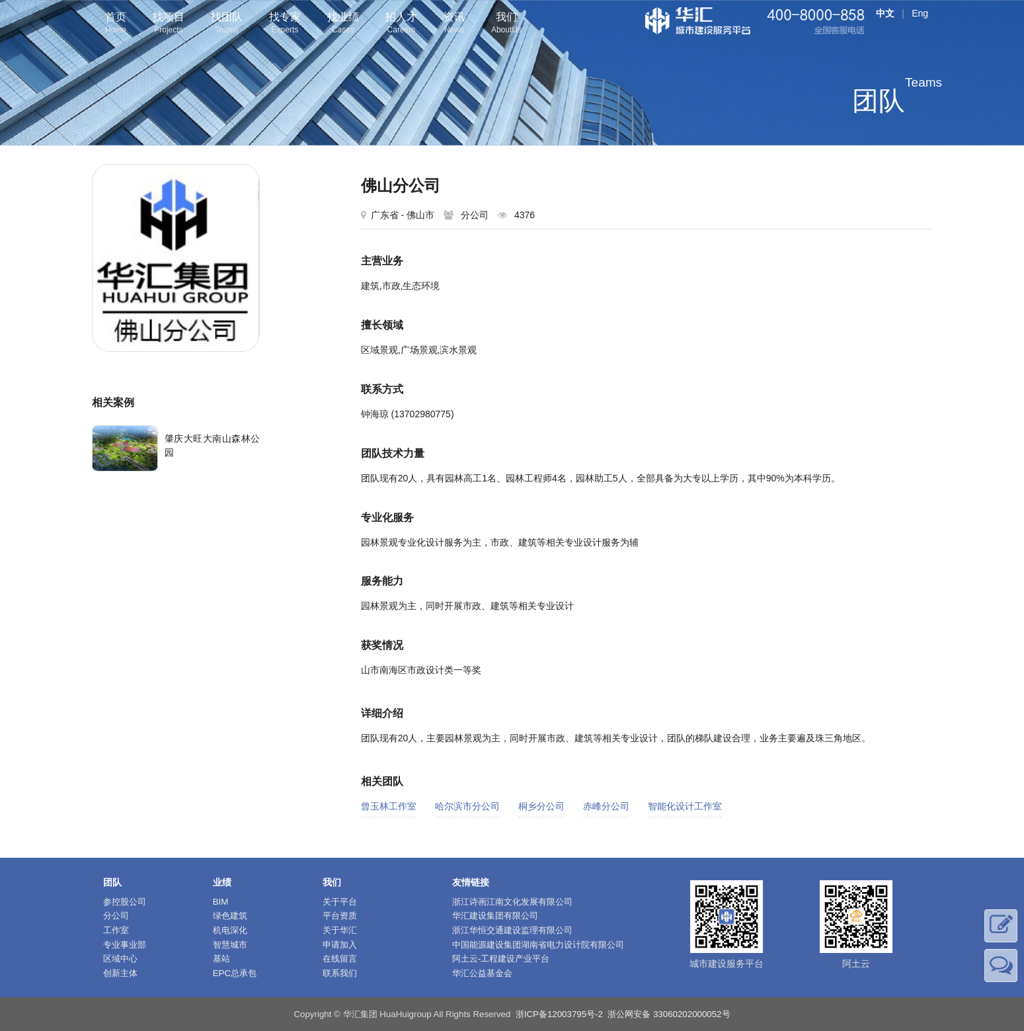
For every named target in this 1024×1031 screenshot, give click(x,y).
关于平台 (340, 902)
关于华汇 (340, 930)
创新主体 (120, 973)
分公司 (116, 916)
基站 (221, 959)
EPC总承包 (234, 973)
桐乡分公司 (541, 806)
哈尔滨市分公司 (467, 806)
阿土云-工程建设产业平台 (500, 959)
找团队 (227, 24)
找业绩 (343, 24)
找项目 (168, 24)
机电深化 (230, 930)
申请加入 (340, 945)
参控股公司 (124, 902)
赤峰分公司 (606, 806)
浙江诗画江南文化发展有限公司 (512, 902)
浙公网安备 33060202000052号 (669, 1014)
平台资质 (340, 916)
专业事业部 (124, 945)
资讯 (454, 24)
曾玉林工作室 (388, 806)
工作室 (116, 930)
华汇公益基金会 (482, 973)
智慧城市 (230, 945)
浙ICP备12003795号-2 (559, 1014)
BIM (221, 902)
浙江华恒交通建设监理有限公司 (512, 930)
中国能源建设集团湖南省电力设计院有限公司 (538, 945)
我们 (506, 24)
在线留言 (340, 959)
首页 (115, 24)
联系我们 (340, 973)
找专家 (285, 24)
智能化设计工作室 (685, 806)
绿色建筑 (230, 916)
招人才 (401, 24)
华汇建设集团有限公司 (495, 916)
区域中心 (120, 959)
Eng (920, 13)
